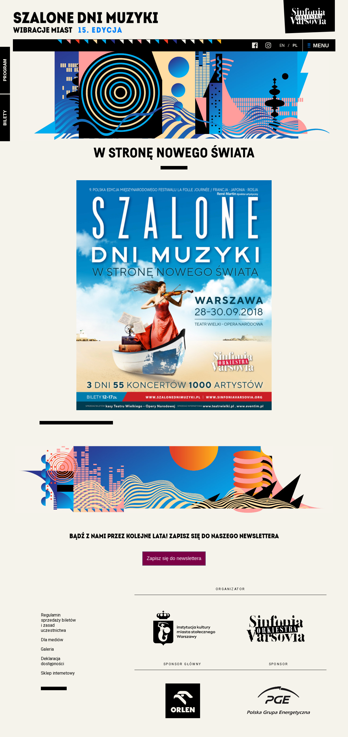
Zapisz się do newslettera (174, 558)
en (282, 45)
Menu (318, 45)
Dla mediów (52, 639)
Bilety (5, 118)
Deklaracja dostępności (52, 661)
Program (5, 70)
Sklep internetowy (58, 673)
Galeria (47, 649)
